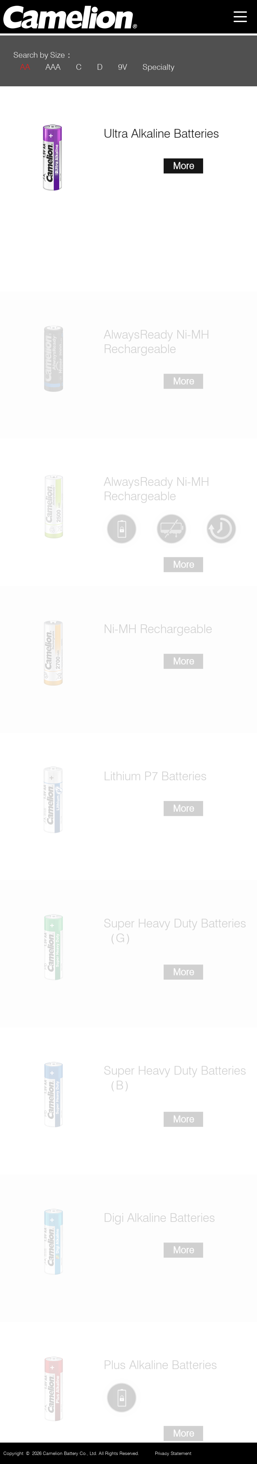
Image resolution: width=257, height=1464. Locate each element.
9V (122, 71)
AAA (53, 71)
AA (25, 71)
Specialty (158, 71)
